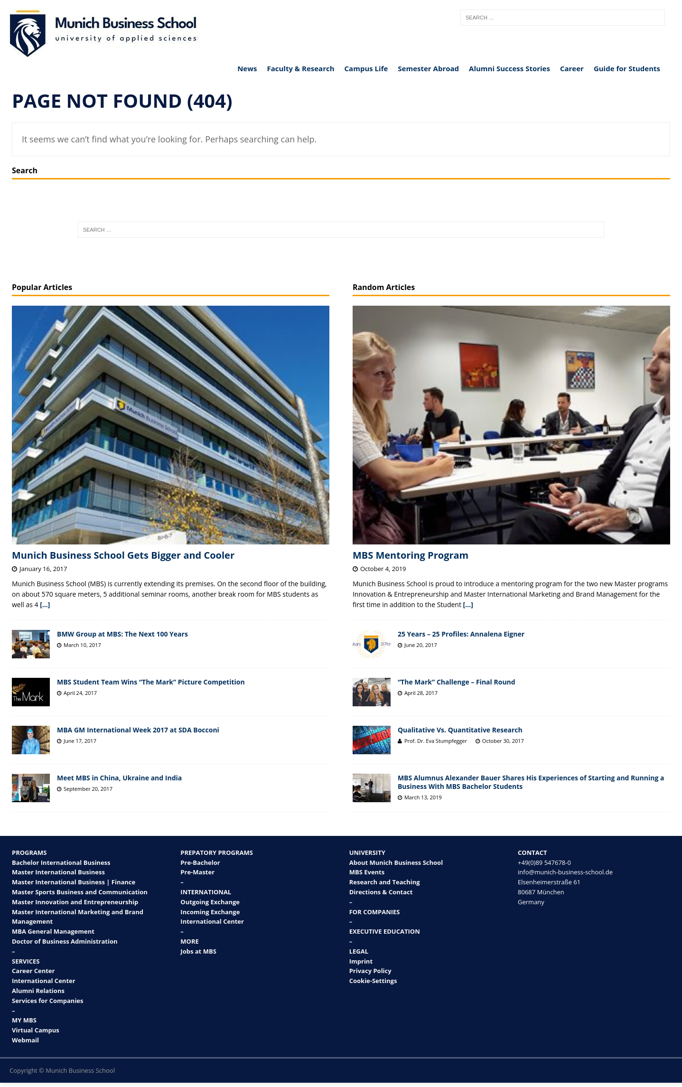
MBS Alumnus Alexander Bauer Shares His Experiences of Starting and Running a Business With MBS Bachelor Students (531, 782)
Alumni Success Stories (509, 68)
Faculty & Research (300, 68)
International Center (43, 980)
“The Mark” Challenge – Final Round (456, 681)
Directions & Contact (381, 892)
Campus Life (366, 68)
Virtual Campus (35, 1030)
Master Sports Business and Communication (80, 892)
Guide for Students (627, 68)
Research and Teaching (384, 882)
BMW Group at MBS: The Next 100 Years (122, 633)
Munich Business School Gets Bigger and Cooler (123, 555)
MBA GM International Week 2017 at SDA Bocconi (138, 729)
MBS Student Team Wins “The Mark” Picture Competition (151, 681)
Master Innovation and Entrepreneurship (75, 902)
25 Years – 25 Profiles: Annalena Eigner (461, 633)
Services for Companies (48, 1000)
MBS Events (367, 872)
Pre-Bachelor (200, 862)
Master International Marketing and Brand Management (77, 917)
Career (572, 68)
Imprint (361, 961)
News (247, 68)
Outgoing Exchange (210, 902)
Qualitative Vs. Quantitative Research (460, 729)
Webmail (25, 1040)
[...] (45, 604)
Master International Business (58, 872)
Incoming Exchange (210, 912)
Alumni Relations (38, 990)
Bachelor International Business (61, 862)
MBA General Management (53, 931)
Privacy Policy (370, 970)
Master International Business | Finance (73, 882)
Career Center (33, 970)
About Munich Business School (396, 862)
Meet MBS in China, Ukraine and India (119, 777)
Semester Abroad (428, 68)
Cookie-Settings (373, 980)
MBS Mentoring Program (410, 555)
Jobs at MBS (198, 951)
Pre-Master (197, 872)
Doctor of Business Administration (65, 941)
